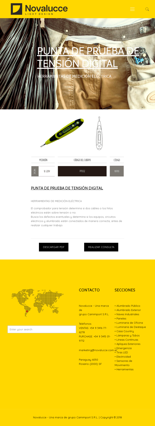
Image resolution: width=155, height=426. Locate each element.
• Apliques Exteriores (127, 343)
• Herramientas (124, 369)
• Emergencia (123, 348)
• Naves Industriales (127, 314)
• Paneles (120, 318)
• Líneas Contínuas (126, 339)
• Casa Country (124, 331)
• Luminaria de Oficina (129, 322)
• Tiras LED (121, 352)
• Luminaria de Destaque (130, 327)
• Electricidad (123, 356)
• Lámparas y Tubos (127, 335)
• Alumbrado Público (127, 305)
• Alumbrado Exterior (128, 310)
